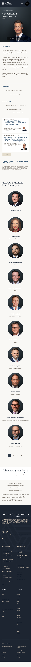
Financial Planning (6, 553)
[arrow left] (23, 38)
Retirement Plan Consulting (22, 555)
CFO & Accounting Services (8, 581)
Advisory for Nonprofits (21, 576)
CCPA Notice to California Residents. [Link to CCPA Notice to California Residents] (14, 500)
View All (7, 154)
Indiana (18, 605)
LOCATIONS (19, 589)
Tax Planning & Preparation (8, 559)
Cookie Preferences (20, 657)
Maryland (18, 610)
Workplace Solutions (21, 546)
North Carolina (19, 622)
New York (18, 619)
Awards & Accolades (5, 601)
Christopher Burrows (15, 288)
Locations (3, 594)
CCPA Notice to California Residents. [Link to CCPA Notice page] (15, 169)
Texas (18, 629)
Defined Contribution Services (23, 560)
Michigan (18, 615)
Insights (3, 611)
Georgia (18, 601)
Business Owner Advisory (6, 571)
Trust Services (5, 566)
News (3, 616)
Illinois (18, 603)
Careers (3, 596)
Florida (18, 599)
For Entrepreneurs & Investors (23, 567)
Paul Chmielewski (15, 340)
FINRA (3, 655)
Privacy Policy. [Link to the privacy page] (18, 168)
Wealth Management (6, 546)
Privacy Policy (19, 650)
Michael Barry (15, 210)
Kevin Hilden (15, 444)
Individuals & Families (7, 543)
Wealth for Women (6, 568)
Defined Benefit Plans (22, 557)
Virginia (18, 631)
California (18, 594)
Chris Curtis (15, 392)
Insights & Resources (7, 609)
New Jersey (19, 617)
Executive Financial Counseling (23, 548)
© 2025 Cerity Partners (6, 643)
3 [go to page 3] (17, 455)
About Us (4, 589)
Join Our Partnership (5, 599)
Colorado (18, 596)
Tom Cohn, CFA (15, 366)
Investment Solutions (6, 548)
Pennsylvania (19, 626)
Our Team (3, 592)
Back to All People (7, 10)
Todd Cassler (15, 314)
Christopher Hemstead (15, 418)
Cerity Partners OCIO (21, 579)
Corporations (20, 543)
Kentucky (18, 608)
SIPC (17, 655)
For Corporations (21, 565)
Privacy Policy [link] (19, 490)
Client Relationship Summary (7, 646)
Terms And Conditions (6, 650)
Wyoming (18, 633)
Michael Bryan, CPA (15, 262)
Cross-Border (5, 563)
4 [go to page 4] (21, 455)
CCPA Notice (4, 652)
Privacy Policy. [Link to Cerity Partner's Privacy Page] (13, 499)
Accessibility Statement (21, 652)
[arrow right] (26, 38)
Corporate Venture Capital (22, 562)
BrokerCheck (4, 657)
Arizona (18, 592)
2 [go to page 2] (13, 455)
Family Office (4, 584)
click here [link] (20, 483)
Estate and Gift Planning (7, 551)
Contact (3, 603)
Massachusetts (19, 612)
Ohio (17, 624)
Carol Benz (15, 236)
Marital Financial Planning (7, 561)
